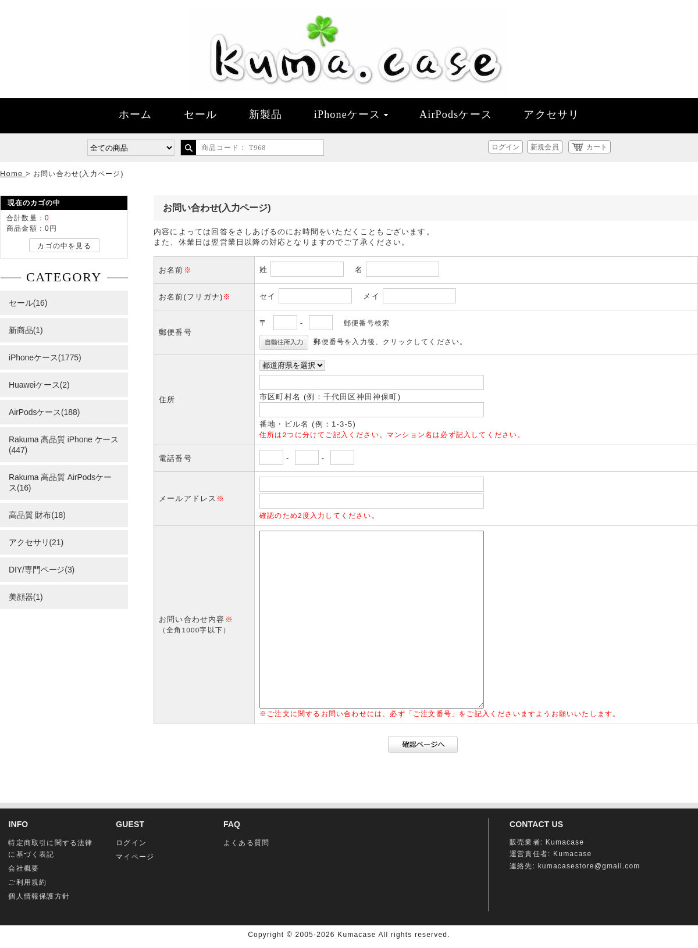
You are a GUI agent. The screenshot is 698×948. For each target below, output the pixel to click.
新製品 (266, 114)
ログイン (505, 147)
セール (201, 114)
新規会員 (544, 147)
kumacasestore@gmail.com (589, 866)
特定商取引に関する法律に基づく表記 (50, 848)
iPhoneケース (351, 114)
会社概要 (23, 868)
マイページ (135, 857)
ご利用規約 (27, 882)
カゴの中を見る (64, 246)
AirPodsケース (455, 114)
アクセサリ (551, 114)
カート (596, 147)
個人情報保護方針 (39, 896)
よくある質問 (246, 843)
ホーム (135, 114)
